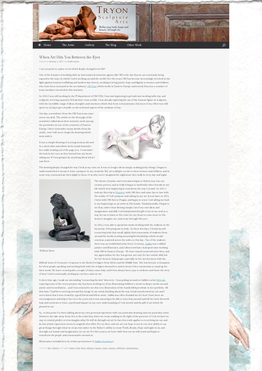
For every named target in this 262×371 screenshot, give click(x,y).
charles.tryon (73, 61)
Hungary (120, 192)
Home (44, 45)
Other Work (134, 45)
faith (78, 348)
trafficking (120, 348)
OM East (91, 86)
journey (98, 348)
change (72, 348)
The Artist (68, 45)
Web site (160, 280)
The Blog (110, 45)
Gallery (89, 45)
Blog (49, 348)
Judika (148, 243)
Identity (55, 348)
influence (90, 348)
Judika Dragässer (103, 341)
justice (105, 348)
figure (83, 348)
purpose (112, 348)
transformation (132, 348)
